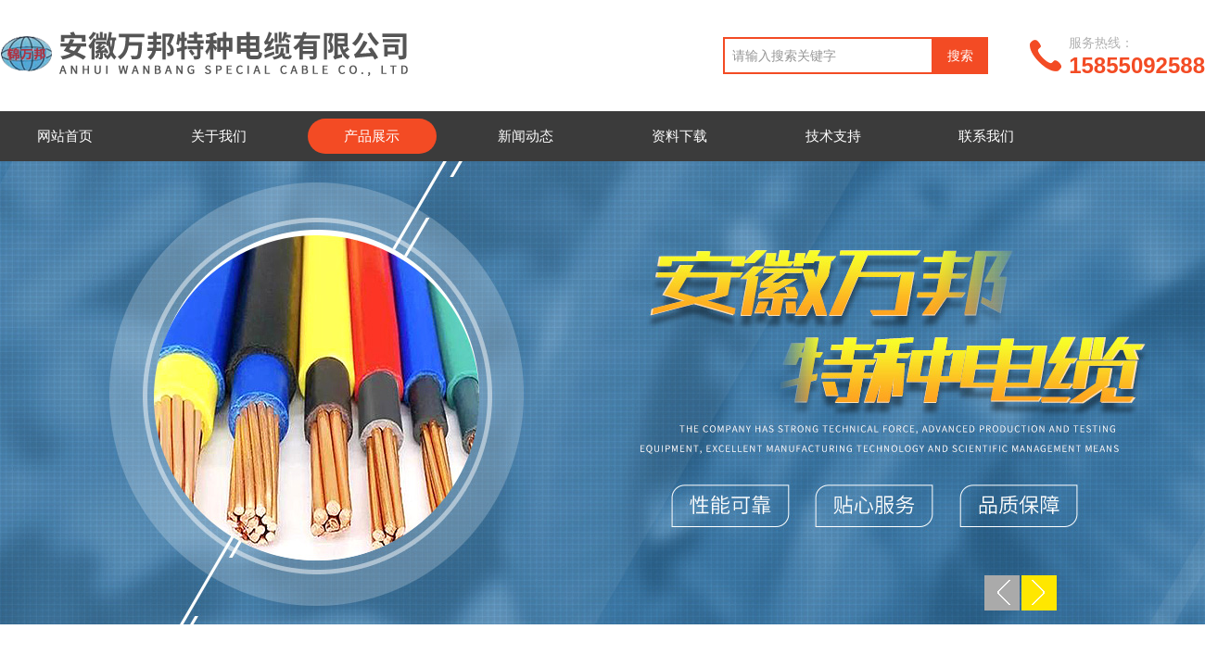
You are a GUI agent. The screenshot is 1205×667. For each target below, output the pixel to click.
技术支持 (833, 136)
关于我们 (219, 136)
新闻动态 (525, 136)
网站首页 (65, 136)
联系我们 (986, 136)
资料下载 (679, 136)
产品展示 (372, 136)
